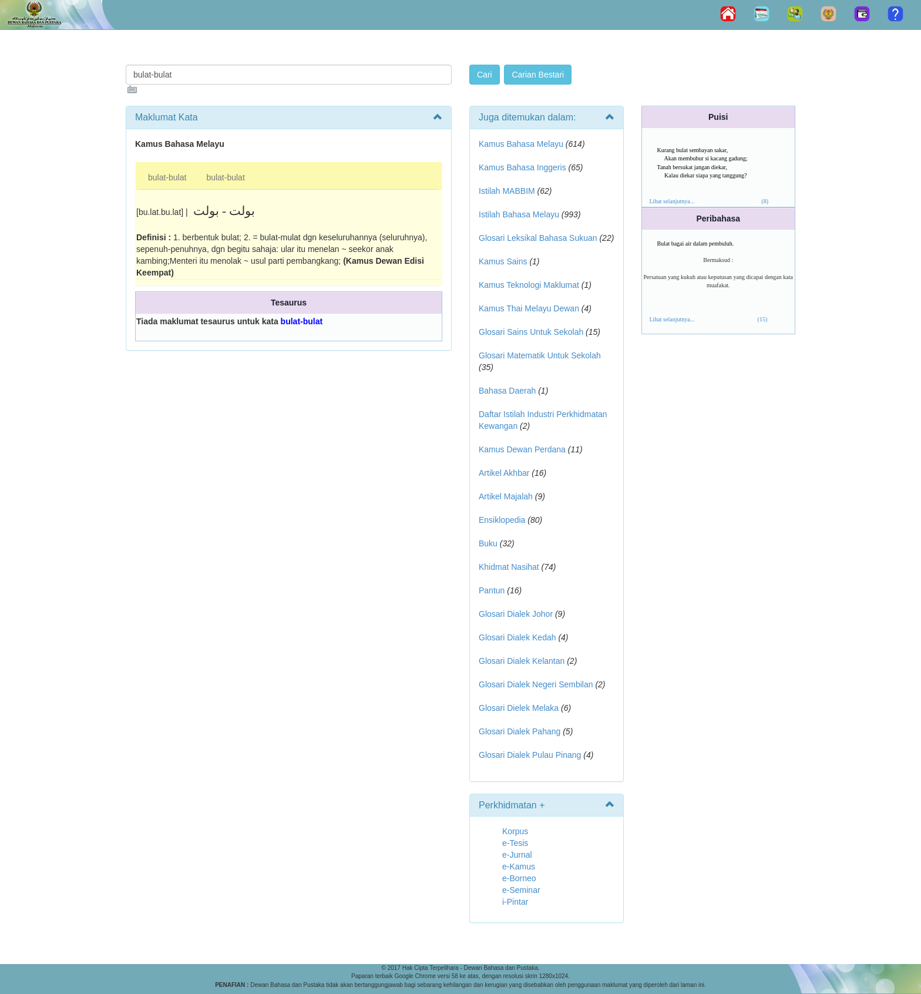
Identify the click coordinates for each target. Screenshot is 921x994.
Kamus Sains (503, 261)
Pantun (492, 590)
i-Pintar (515, 901)
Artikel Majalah (506, 496)
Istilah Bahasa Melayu (519, 214)
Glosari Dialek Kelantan (521, 661)
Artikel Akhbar (504, 473)
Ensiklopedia (502, 520)
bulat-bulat (167, 177)
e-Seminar (521, 890)
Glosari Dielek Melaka (519, 708)
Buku (488, 543)
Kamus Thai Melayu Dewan (529, 308)
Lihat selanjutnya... (672, 201)
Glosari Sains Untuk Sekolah (531, 332)
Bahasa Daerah (507, 390)
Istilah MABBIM (507, 191)
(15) (763, 319)
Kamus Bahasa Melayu (522, 144)
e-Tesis (515, 843)
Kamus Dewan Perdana (522, 449)
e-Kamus (518, 866)
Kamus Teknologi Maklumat (529, 285)
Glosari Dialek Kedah (517, 637)
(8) (764, 201)
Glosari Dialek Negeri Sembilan (536, 684)
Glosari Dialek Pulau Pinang (530, 755)
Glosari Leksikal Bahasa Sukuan (538, 238)
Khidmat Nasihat (509, 567)
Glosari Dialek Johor (516, 614)
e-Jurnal (517, 854)
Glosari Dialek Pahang (519, 731)
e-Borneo (519, 878)
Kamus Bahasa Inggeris (522, 167)
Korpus (515, 831)
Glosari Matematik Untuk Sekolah (540, 355)
